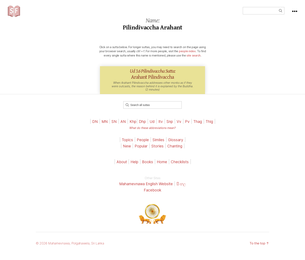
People (141, 145)
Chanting (176, 151)
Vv (180, 127)
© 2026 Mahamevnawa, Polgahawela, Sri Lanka (73, 249)
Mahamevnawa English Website (145, 189)
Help (132, 167)
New (124, 151)
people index (187, 57)
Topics (125, 145)
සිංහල (185, 189)
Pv (189, 127)
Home (162, 167)
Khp (131, 127)
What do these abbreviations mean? (152, 134)
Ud (151, 127)
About (119, 167)
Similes (159, 145)
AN (120, 127)
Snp (170, 127)
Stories (157, 151)
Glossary (177, 145)
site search (194, 61)
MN (100, 127)
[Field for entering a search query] (263, 13)
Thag (200, 127)
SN (111, 127)
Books (147, 167)
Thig (213, 127)
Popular (139, 151)
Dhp (141, 127)
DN (91, 127)
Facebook (152, 195)
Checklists (182, 167)
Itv (160, 127)
